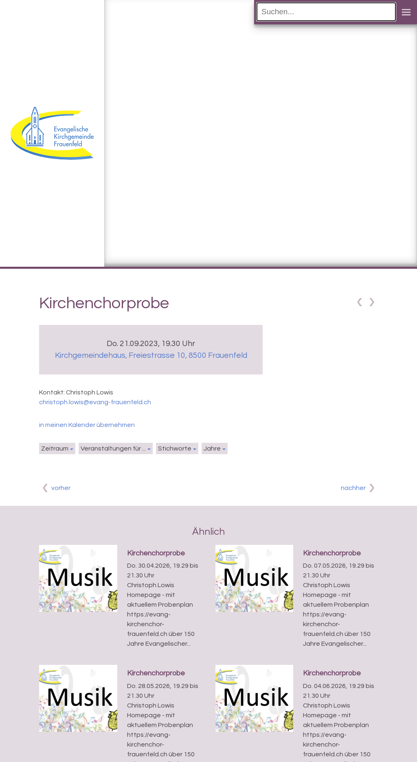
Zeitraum (54, 448)
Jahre (212, 448)
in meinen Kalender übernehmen (87, 425)
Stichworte (174, 448)
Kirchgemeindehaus (151, 355)
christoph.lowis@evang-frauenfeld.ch (95, 402)
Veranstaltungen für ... (113, 448)
